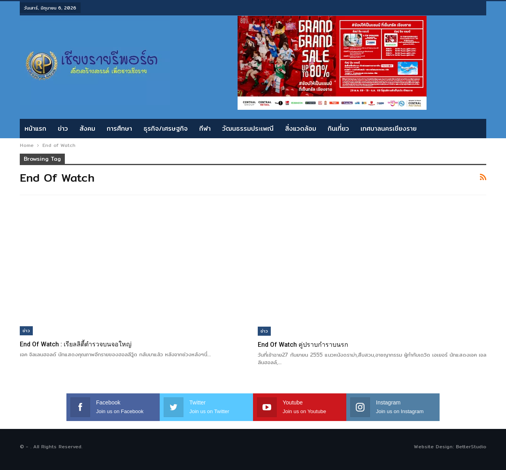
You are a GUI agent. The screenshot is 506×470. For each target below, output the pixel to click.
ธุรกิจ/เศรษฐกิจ (165, 128)
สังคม (87, 128)
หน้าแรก (35, 128)
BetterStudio (471, 446)
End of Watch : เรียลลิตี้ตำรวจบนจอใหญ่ (76, 344)
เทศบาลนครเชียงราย (389, 128)
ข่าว (63, 128)
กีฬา (205, 128)
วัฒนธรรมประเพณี (248, 128)
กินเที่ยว (338, 128)
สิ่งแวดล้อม (300, 128)
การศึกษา (119, 128)
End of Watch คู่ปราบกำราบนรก (303, 344)
